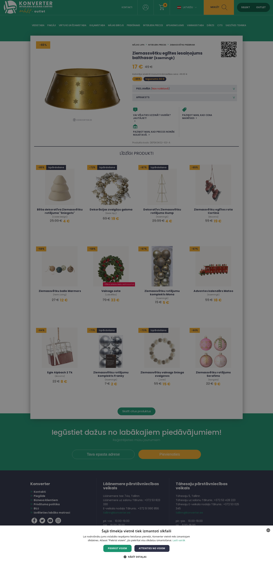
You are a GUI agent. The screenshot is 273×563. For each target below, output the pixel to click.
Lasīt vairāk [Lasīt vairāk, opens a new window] (179, 540)
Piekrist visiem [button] (117, 548)
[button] (136, 556)
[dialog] (136, 281)
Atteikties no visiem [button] (152, 548)
